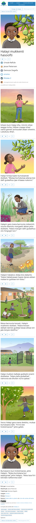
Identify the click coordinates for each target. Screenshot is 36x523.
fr (8, 59)
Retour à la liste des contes (9, 11)
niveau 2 (16, 507)
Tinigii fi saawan (20, 511)
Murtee (2, 511)
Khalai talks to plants (11, 498)
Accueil (11, 2)
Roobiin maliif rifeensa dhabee (14, 509)
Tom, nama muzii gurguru (10, 511)
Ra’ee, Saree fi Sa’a (4, 513)
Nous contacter (21, 4)
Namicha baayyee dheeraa (6, 515)
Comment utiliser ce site (28, 2)
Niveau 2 (7, 78)
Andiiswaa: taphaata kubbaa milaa (16, 513)
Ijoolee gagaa (4, 509)
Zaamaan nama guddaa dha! (27, 509)
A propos (18, 2)
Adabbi (26, 511)
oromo (7, 74)
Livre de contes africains (27, 498)
